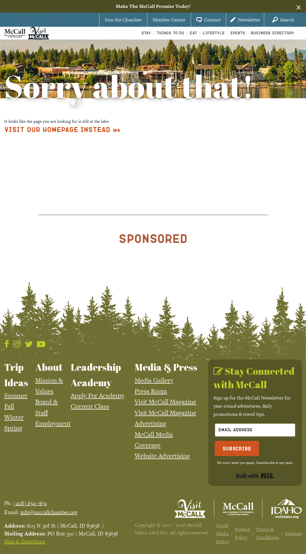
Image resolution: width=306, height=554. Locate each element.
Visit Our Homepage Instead (57, 129)
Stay (146, 32)
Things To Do (170, 32)
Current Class (90, 406)
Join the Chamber (123, 19)
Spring (13, 427)
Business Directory (272, 32)
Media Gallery (154, 380)
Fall (9, 406)
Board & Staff (46, 407)
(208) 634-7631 (30, 503)
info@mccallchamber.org (48, 512)
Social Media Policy (222, 533)
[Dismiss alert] (298, 6)
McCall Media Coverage (154, 440)
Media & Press (166, 367)
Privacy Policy (242, 533)
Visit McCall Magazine (165, 401)
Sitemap (293, 533)
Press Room (151, 391)
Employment (53, 423)
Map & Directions (24, 541)
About (49, 367)
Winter (14, 417)
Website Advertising (162, 455)
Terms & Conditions (267, 533)
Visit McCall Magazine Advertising (165, 418)
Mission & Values (49, 386)
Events (237, 32)
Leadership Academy (96, 375)
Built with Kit (255, 476)
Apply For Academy (97, 395)
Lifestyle (214, 32)
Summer (16, 395)
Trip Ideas (16, 375)
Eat (193, 32)
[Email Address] (255, 430)
